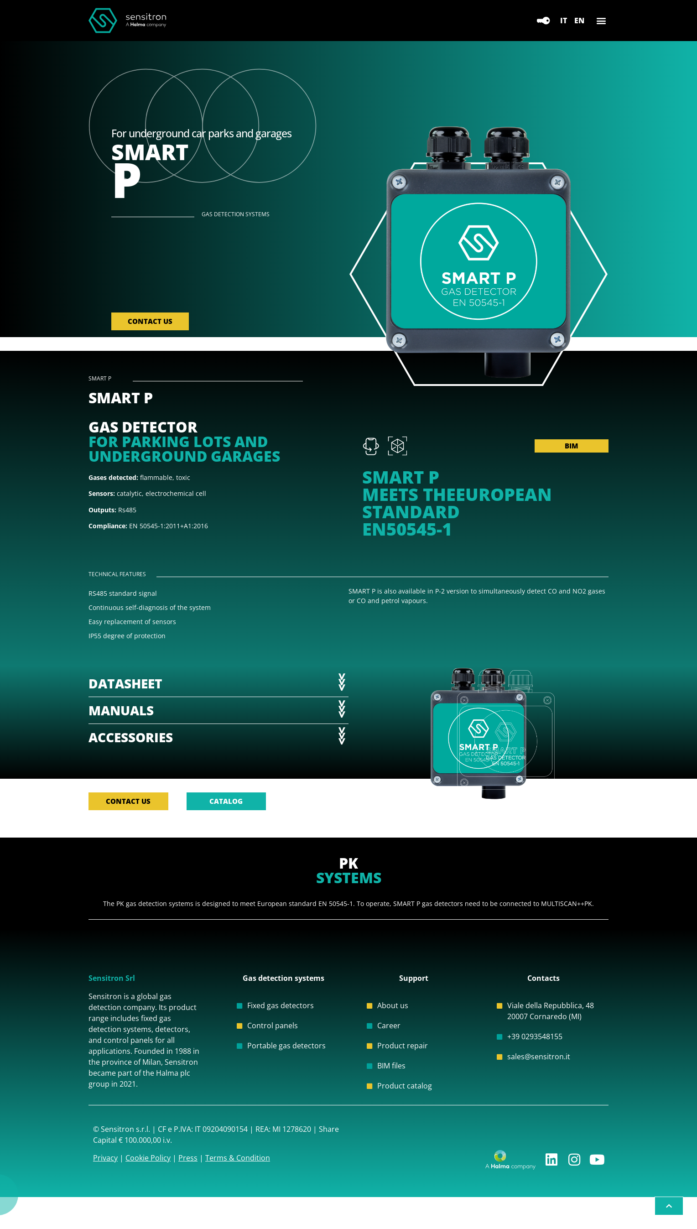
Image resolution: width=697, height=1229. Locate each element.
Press (188, 1172)
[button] (601, 20)
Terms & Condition (237, 1172)
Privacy (105, 1172)
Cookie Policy (148, 1172)
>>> (342, 688)
